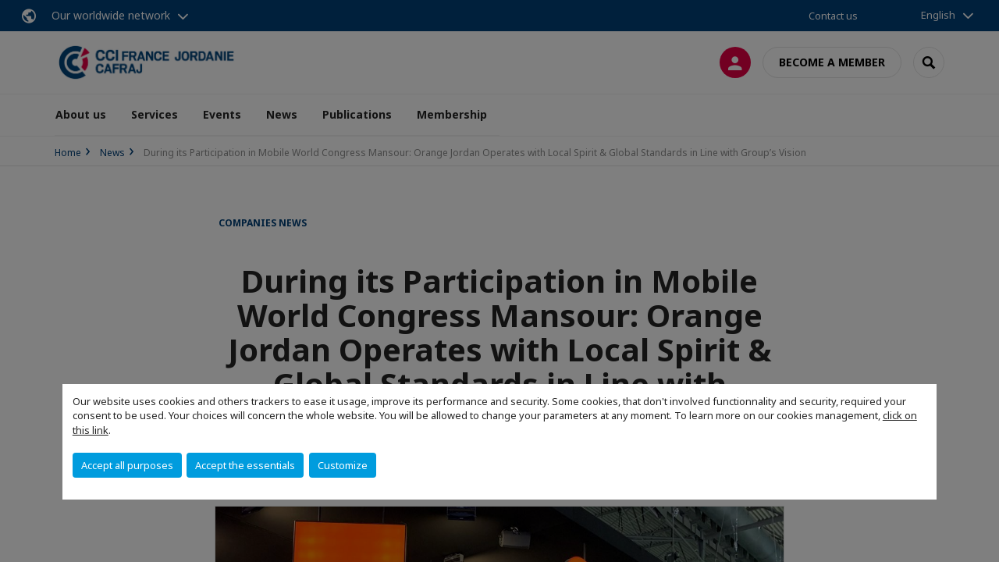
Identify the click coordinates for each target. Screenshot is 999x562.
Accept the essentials (245, 465)
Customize (343, 465)
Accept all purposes (127, 465)
